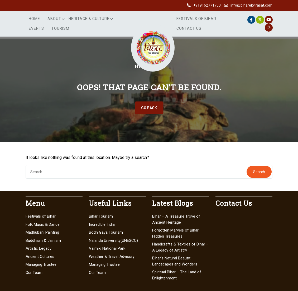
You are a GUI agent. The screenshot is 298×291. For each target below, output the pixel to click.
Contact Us (188, 28)
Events (36, 28)
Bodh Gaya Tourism (106, 232)
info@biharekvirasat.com (251, 5)
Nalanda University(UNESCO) (113, 240)
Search (259, 172)
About (54, 19)
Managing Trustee (41, 264)
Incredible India (102, 224)
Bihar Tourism (101, 216)
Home (34, 19)
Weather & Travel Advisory (111, 256)
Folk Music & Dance (43, 224)
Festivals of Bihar (196, 19)
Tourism (60, 28)
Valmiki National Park (107, 248)
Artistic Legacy (38, 248)
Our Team (34, 272)
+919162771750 (207, 5)
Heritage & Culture (89, 19)
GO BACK (149, 108)
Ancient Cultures (40, 256)
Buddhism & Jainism (43, 240)
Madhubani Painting (42, 232)
